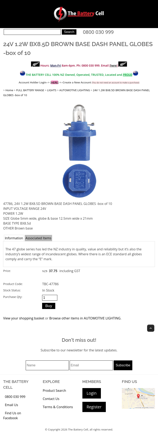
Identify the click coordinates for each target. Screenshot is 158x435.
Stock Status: (12, 290)
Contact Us (51, 398)
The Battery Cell (78, 429)
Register (94, 407)
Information (14, 238)
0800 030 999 (98, 31)
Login (92, 393)
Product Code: (13, 284)
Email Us (11, 405)
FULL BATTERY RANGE (30, 90)
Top (150, 328)
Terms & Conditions (58, 407)
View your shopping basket (23, 318)
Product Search (54, 390)
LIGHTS (51, 90)
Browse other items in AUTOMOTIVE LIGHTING (85, 318)
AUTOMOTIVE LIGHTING (74, 90)
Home (9, 90)
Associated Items (38, 238)
